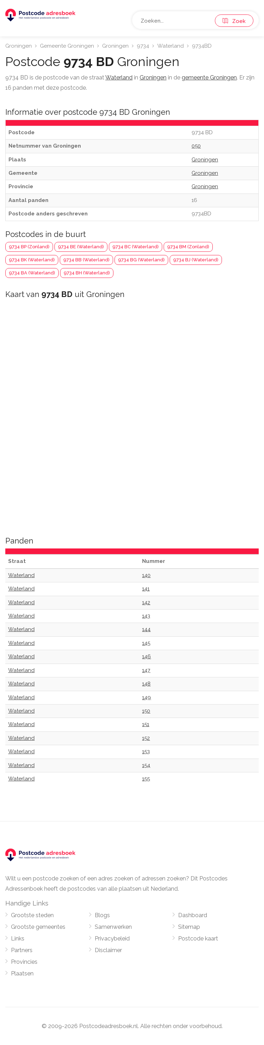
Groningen (18, 46)
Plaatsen (22, 973)
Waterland (170, 46)
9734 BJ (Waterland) (195, 259)
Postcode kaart (198, 938)
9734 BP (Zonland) (29, 246)
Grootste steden (32, 915)
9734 (143, 46)
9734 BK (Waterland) (32, 259)
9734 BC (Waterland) (135, 246)
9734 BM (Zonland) (188, 246)
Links (17, 938)
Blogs (102, 915)
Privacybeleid (112, 938)
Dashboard (192, 915)
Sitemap (189, 927)
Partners (22, 950)
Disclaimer (108, 950)
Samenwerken (113, 927)
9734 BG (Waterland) (141, 259)
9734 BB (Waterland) (86, 259)
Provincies (24, 961)
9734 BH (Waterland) (87, 272)
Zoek (234, 21)
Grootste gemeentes (38, 927)
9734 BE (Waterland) (81, 246)
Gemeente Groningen (67, 46)
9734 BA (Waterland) (32, 272)
